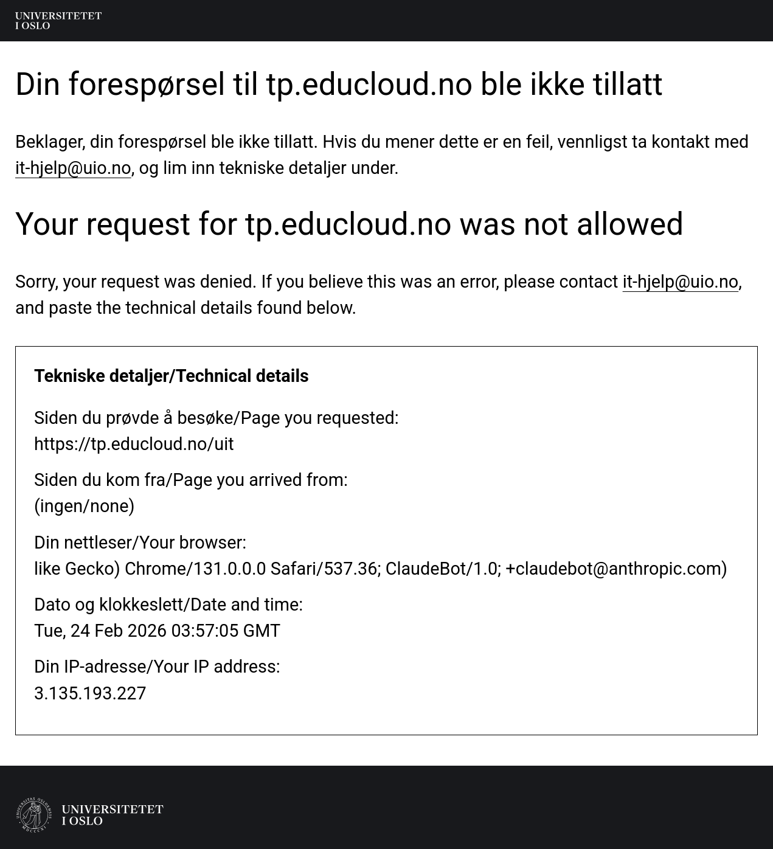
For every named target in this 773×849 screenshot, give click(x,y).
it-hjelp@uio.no (73, 168)
